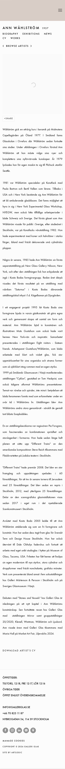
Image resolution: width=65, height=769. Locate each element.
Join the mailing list (26, 730)
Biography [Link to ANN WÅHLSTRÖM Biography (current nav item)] (10, 34)
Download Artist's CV (22, 652)
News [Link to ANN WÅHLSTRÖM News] (48, 34)
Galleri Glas (18, 10)
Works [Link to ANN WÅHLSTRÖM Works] (15, 38)
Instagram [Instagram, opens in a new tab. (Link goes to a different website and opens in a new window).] (12, 730)
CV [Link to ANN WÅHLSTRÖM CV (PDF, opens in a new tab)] (4, 38)
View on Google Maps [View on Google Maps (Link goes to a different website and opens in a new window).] (33, 730)
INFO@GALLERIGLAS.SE (16, 707)
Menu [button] (59, 10)
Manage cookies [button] (14, 741)
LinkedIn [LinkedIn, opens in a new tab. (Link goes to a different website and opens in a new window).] (19, 730)
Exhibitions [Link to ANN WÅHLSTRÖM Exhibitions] (31, 34)
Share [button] (9, 119)
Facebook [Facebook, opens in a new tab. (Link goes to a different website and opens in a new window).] (5, 730)
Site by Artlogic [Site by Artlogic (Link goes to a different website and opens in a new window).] (12, 753)
